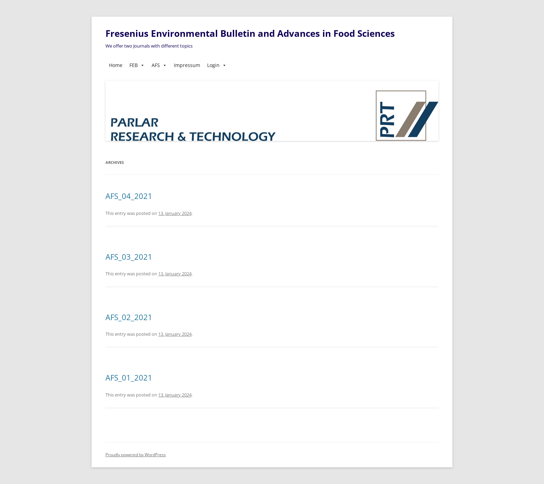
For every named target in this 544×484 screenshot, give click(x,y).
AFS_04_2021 (128, 196)
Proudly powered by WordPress (135, 455)
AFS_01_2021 (128, 377)
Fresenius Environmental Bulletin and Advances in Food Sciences (250, 33)
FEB (137, 65)
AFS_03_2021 (128, 256)
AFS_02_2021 (128, 317)
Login (217, 65)
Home (115, 65)
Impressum (187, 65)
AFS (159, 65)
